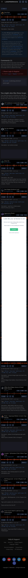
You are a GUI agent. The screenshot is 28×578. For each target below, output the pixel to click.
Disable (14, 229)
